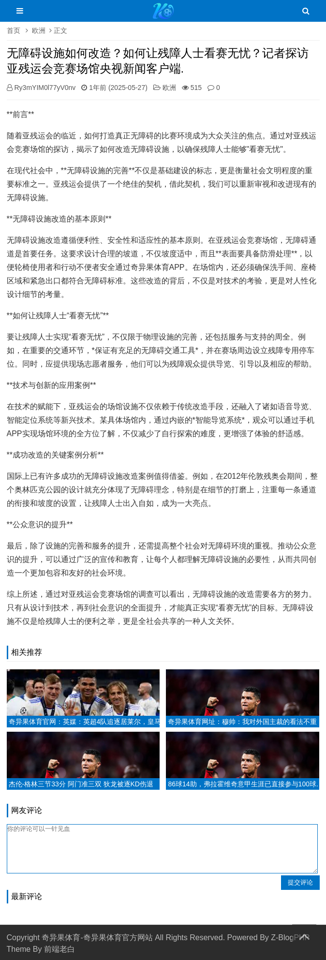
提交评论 (300, 882)
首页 (13, 30)
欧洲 (38, 30)
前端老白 (59, 949)
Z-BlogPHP (290, 937)
